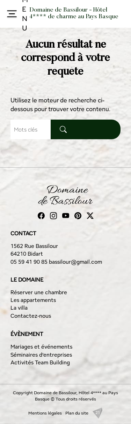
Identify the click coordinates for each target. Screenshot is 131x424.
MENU (15, 14)
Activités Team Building (40, 362)
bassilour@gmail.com (75, 261)
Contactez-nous (30, 315)
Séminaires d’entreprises (41, 354)
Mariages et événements (41, 346)
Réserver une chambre (38, 292)
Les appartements (33, 300)
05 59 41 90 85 (29, 261)
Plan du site (76, 413)
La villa (19, 307)
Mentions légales (45, 413)
